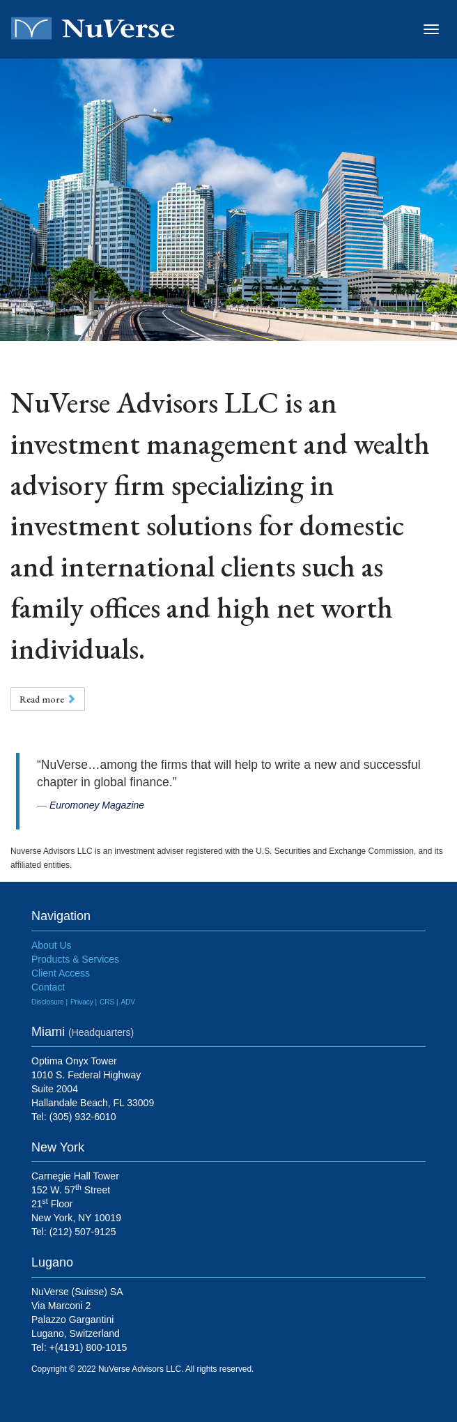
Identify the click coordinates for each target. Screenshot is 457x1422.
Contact (48, 987)
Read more (48, 699)
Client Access (60, 973)
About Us (51, 945)
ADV (128, 1002)
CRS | (109, 1002)
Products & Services (75, 959)
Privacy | (83, 1002)
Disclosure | (49, 1002)
